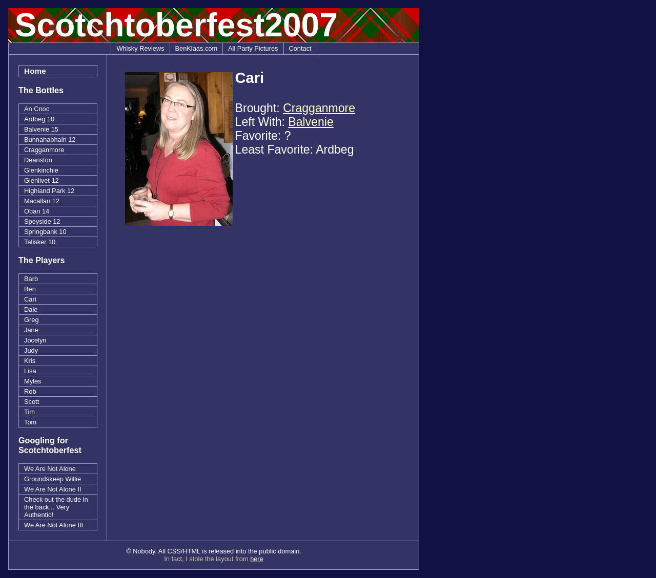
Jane (31, 330)
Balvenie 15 (41, 129)
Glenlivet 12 (41, 180)
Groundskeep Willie (52, 479)
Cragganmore (44, 150)
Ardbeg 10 (39, 119)
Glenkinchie (41, 170)
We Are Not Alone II (52, 489)
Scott (31, 401)
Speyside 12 (42, 221)
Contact (300, 48)
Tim (29, 412)
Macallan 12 (41, 201)
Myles (32, 381)
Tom (30, 422)
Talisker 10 (39, 242)
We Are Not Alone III (53, 525)
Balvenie (310, 122)
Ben (30, 289)
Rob (30, 391)
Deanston (38, 160)
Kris (29, 361)
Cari (30, 299)
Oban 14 (36, 211)
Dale (30, 309)
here (256, 559)
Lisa (30, 371)
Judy (31, 350)
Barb (31, 279)
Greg (31, 320)
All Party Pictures (253, 48)
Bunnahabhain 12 (49, 139)
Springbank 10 (45, 232)
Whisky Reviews (140, 48)
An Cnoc (36, 109)
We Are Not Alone (50, 469)
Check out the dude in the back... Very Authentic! (56, 507)
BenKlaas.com (196, 48)
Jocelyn (35, 340)
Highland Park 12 (49, 191)
